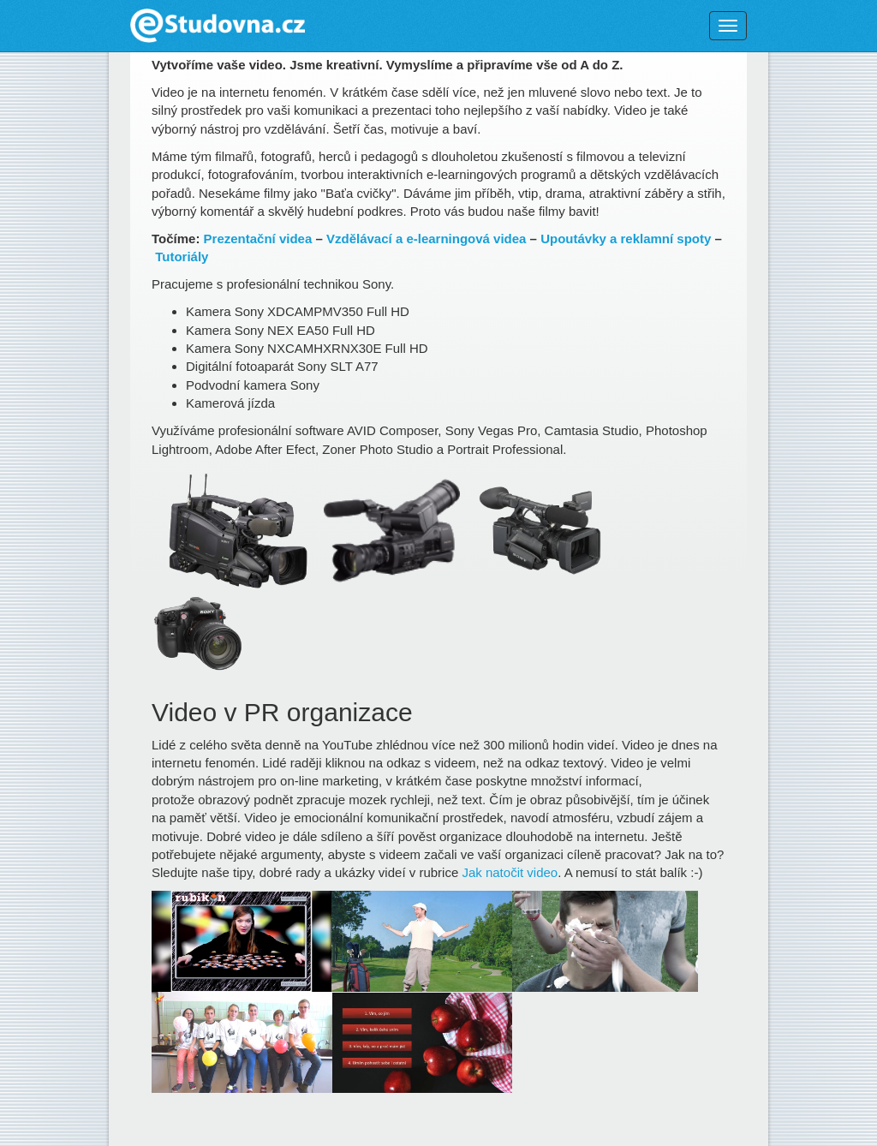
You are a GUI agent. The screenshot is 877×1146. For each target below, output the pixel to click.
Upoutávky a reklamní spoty (625, 238)
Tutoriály (181, 256)
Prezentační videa (258, 238)
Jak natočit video (510, 872)
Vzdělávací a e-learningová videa (426, 238)
